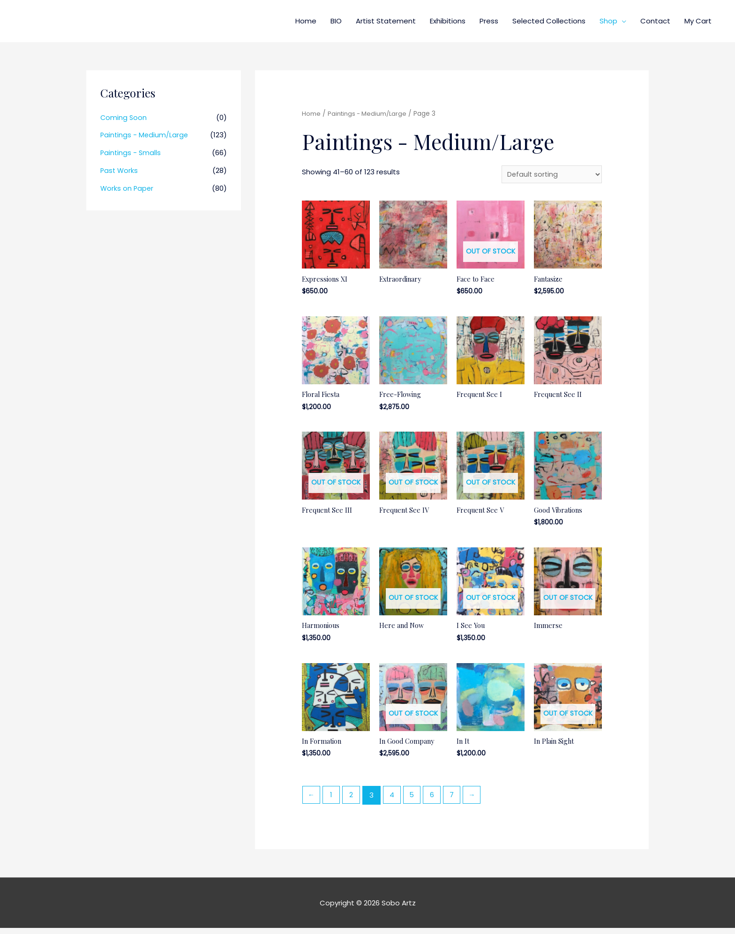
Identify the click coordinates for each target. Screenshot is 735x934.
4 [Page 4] (395, 801)
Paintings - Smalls (131, 152)
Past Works (119, 170)
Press (489, 21)
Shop (608, 21)
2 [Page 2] (353, 801)
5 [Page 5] (415, 801)
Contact (655, 21)
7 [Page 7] (458, 801)
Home (305, 21)
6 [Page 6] (437, 801)
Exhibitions (447, 21)
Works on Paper (127, 188)
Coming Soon (124, 117)
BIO (336, 21)
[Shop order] (550, 174)
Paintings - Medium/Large (145, 135)
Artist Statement (386, 21)
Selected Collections (548, 21)
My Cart (698, 21)
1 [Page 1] (332, 801)
